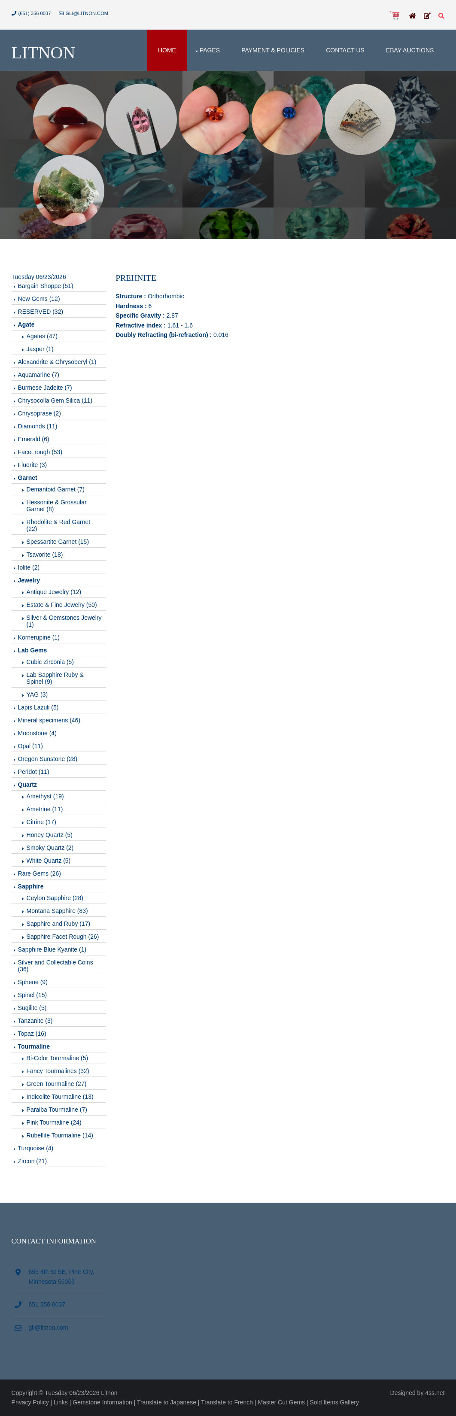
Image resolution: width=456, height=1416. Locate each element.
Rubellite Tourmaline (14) (60, 1135)
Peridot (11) (33, 771)
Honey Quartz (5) (50, 834)
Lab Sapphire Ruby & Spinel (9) (55, 678)
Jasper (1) (40, 349)
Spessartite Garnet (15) (58, 541)
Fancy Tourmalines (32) (58, 1070)
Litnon (44, 52)
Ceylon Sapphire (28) (55, 897)
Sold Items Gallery (334, 1402)
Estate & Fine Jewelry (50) (62, 604)
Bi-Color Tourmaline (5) (57, 1058)
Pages (210, 50)
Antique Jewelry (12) (54, 591)
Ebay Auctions (410, 50)
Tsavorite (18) (45, 554)
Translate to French (227, 1402)
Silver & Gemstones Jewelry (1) (64, 621)
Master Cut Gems (281, 1402)
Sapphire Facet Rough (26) (63, 936)
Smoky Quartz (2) (50, 847)
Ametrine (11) (45, 809)
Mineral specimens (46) (49, 720)
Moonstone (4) (37, 733)
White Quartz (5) (49, 860)
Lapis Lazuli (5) (38, 707)
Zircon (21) (32, 1161)
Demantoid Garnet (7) (56, 489)
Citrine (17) (41, 822)
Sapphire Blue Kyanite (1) (52, 949)
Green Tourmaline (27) (57, 1083)
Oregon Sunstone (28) (48, 758)
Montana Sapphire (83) (57, 910)
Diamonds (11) (38, 426)
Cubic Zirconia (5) (50, 661)
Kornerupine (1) (39, 637)
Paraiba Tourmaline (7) (57, 1109)
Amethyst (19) (45, 796)
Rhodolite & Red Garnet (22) (59, 525)
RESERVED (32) (41, 311)
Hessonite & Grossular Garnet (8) (57, 505)
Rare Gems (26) (39, 873)
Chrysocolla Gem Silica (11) (55, 400)
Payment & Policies (272, 50)
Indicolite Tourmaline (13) (60, 1096)
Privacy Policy (30, 1402)
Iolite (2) (29, 567)
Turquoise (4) (36, 1148)
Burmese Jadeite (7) (45, 387)
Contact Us (345, 50)
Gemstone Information (102, 1402)
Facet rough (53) (40, 452)
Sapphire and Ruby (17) (59, 923)
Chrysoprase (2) (39, 413)
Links (61, 1402)
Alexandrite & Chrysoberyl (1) (57, 361)
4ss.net (434, 1392)
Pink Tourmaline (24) (54, 1122)
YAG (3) (37, 694)
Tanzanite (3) (35, 1020)
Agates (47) (42, 336)
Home (167, 50)
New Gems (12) (39, 298)
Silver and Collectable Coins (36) (55, 966)
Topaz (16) (32, 1033)
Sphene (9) (33, 982)
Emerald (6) (33, 439)
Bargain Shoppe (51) (45, 285)
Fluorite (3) (32, 464)
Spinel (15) (32, 995)
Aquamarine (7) (39, 374)
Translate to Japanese (166, 1402)
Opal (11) (30, 746)
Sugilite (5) (32, 1007)
